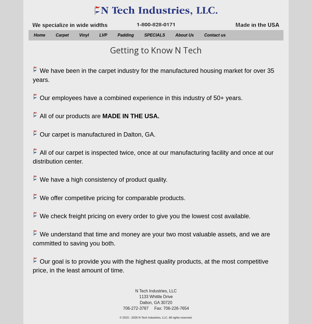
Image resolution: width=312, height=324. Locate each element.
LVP (103, 35)
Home (39, 35)
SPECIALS (154, 35)
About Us (184, 35)
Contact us (215, 35)
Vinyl (84, 35)
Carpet (62, 35)
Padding (125, 35)
